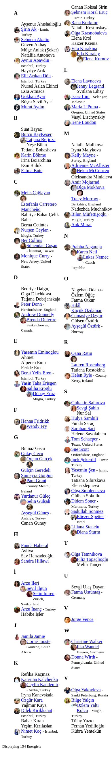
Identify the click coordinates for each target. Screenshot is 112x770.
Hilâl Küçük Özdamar (86, 308)
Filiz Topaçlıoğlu (92, 559)
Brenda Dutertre (41, 319)
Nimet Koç (31, 731)
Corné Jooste (38, 641)
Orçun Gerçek (39, 458)
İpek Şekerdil (83, 459)
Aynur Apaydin (35, 60)
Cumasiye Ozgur (86, 315)
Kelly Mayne (83, 155)
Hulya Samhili (84, 418)
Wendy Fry (36, 426)
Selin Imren (43, 593)
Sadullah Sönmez (87, 511)
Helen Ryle (81, 375)
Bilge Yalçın (82, 700)
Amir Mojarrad (85, 182)
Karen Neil (87, 251)
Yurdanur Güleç (35, 496)
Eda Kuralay (88, 53)
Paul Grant (36, 480)
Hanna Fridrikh (35, 421)
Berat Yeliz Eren (36, 372)
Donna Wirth (83, 656)
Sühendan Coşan (41, 245)
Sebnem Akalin (35, 39)
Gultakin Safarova (88, 402)
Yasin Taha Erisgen (38, 383)
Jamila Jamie (33, 636)
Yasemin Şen (83, 469)
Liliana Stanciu (85, 526)
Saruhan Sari (83, 428)
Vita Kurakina (84, 48)
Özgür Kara (32, 700)
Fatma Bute (31, 170)
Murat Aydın (32, 106)
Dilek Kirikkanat (36, 710)
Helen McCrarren (93, 170)
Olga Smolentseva (88, 490)
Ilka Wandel (88, 646)
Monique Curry (35, 255)
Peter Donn (31, 304)
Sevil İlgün (36, 588)
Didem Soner (83, 500)
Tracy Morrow (84, 198)
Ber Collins (31, 240)
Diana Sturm (88, 532)
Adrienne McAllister (90, 165)
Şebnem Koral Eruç (89, 12)
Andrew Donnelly (37, 314)
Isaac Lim (80, 96)
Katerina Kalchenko (39, 679)
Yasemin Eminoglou (39, 352)
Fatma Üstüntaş (85, 592)
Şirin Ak (29, 29)
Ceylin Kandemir (42, 684)
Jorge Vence (82, 619)
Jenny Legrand (90, 86)
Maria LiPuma (84, 106)
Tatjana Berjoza (41, 139)
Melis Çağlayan (35, 192)
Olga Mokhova (91, 187)
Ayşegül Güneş (35, 512)
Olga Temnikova (86, 554)
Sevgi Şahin (88, 407)
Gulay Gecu (32, 453)
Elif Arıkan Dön (36, 75)
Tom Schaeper (84, 438)
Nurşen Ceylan (35, 230)
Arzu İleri (30, 583)
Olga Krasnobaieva (89, 32)
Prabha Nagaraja (86, 246)
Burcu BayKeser (36, 134)
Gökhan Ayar (33, 96)
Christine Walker (86, 641)
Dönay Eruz (44, 393)
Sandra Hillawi (35, 561)
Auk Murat (81, 224)
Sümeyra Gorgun (36, 475)
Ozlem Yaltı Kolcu (88, 708)
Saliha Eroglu (39, 388)
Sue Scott (80, 449)
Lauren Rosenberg (88, 364)
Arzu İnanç (31, 609)
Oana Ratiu (81, 353)
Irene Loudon (83, 122)
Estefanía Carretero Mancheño (39, 207)
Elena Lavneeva (86, 80)
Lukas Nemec (96, 257)
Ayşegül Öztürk (85, 326)
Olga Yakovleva (86, 689)
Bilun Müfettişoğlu (89, 214)
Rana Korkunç (84, 22)
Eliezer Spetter (90, 516)
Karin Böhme (33, 155)
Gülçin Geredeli (36, 470)
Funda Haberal (34, 545)
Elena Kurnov (96, 58)
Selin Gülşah (38, 501)
